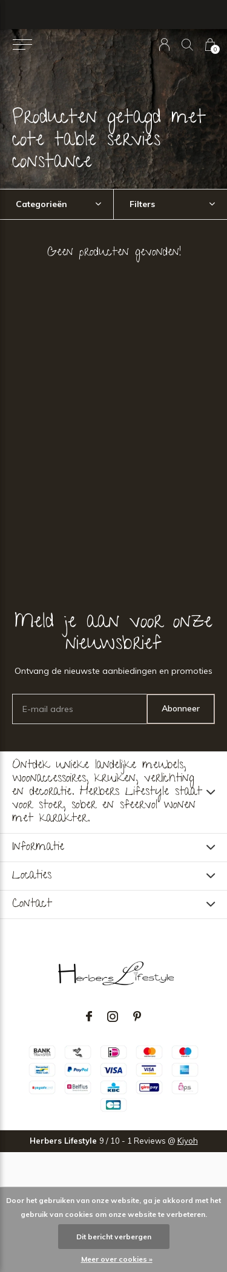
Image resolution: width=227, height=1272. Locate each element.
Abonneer (181, 708)
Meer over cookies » (117, 1259)
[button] (22, 44)
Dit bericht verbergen (113, 1236)
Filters (142, 204)
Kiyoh (187, 1140)
